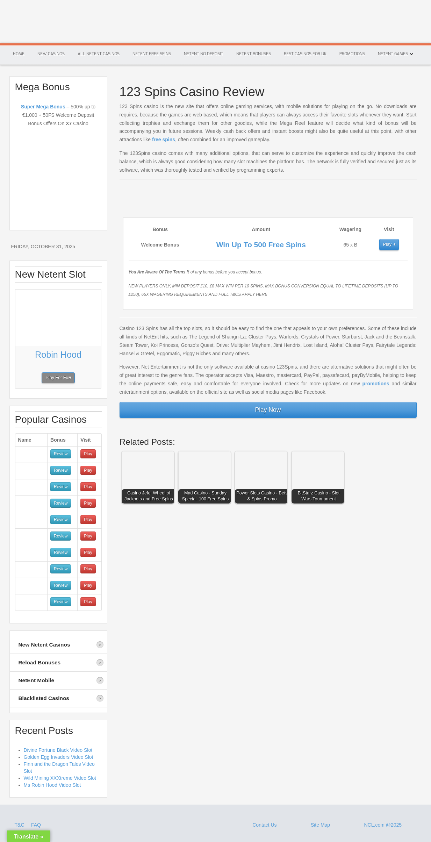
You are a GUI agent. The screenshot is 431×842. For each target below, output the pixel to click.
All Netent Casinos (99, 54)
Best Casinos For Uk (305, 54)
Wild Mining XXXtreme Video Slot (60, 778)
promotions (375, 383)
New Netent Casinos (44, 645)
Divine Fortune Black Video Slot (58, 750)
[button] (150, 479)
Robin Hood (58, 354)
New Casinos (51, 54)
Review (60, 453)
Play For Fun (58, 377)
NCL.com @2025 (383, 825)
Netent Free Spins (151, 54)
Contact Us (264, 825)
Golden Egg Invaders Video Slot (58, 757)
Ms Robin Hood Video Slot (52, 785)
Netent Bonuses (253, 54)
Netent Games (393, 54)
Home (18, 54)
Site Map (320, 825)
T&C (20, 825)
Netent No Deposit (203, 54)
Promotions (352, 54)
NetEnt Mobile (37, 680)
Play (387, 244)
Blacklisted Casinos (44, 698)
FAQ (36, 825)
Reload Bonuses (40, 662)
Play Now (268, 409)
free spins (163, 139)
